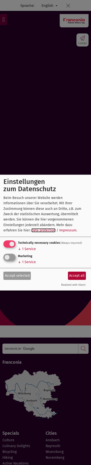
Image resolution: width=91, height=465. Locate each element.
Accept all (76, 276)
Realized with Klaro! (73, 284)
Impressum (67, 230)
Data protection (43, 230)
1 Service (27, 249)
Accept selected (17, 276)
